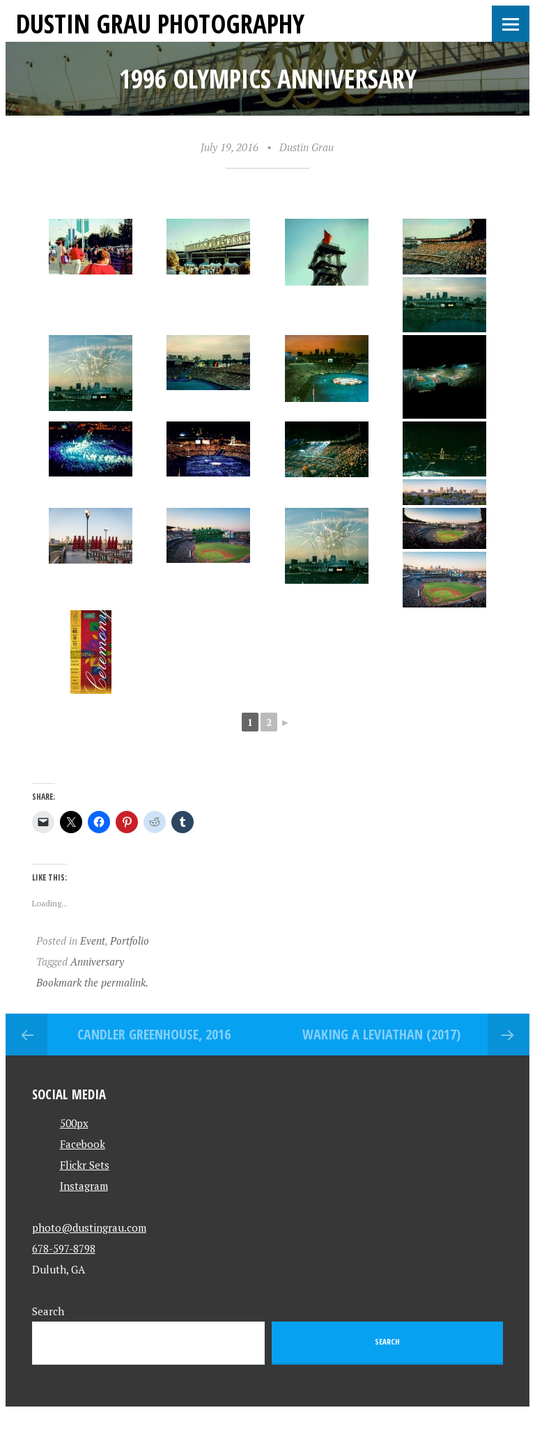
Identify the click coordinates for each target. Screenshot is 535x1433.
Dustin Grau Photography (160, 23)
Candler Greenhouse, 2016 (154, 1034)
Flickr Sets (84, 1165)
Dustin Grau (306, 147)
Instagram (84, 1186)
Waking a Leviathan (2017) (381, 1034)
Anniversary (97, 961)
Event (92, 940)
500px (74, 1123)
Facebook (82, 1144)
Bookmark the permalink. (92, 982)
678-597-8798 (63, 1248)
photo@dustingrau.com (89, 1227)
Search (48, 1311)
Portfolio (129, 940)
